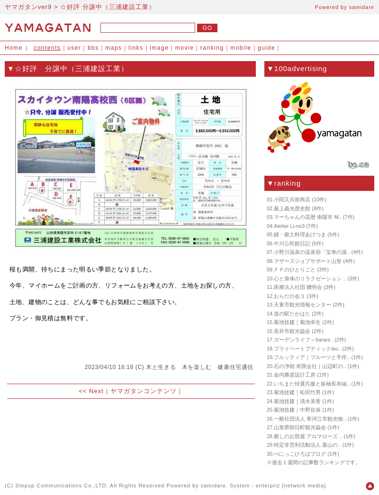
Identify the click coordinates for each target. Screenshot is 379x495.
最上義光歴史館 (292, 208)
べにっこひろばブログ (300, 454)
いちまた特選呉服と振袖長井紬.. (312, 384)
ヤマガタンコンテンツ (143, 391)
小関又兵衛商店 (292, 199)
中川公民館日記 (292, 243)
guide (266, 48)
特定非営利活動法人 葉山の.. (307, 445)
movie (184, 48)
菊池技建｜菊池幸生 (297, 322)
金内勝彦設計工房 (295, 375)
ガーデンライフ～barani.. (303, 339)
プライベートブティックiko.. (307, 348)
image (159, 48)
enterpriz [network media (290, 485)
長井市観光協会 (292, 331)
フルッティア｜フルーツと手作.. (312, 357)
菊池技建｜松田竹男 (297, 392)
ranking (212, 48)
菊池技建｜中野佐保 (297, 410)
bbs (93, 48)
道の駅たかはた (292, 313)
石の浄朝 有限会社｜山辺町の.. (310, 366)
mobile (240, 48)
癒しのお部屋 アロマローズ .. (308, 436)
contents (47, 48)
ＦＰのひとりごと (295, 269)
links (136, 48)
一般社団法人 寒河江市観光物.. (310, 419)
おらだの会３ (289, 296)
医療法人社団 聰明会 (298, 287)
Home (14, 48)
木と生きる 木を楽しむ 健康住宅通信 (199, 367)
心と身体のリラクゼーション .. (310, 278)
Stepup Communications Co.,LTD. (61, 485)
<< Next (91, 391)
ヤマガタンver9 (28, 6)
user (74, 48)
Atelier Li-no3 (289, 226)
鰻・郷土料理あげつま (300, 234)
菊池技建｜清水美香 (297, 401)
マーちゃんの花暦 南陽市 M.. (307, 217)
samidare (361, 7)
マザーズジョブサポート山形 (308, 261)
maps (113, 48)
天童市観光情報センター (302, 304)
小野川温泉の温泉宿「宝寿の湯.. (312, 252)
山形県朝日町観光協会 (300, 427)
